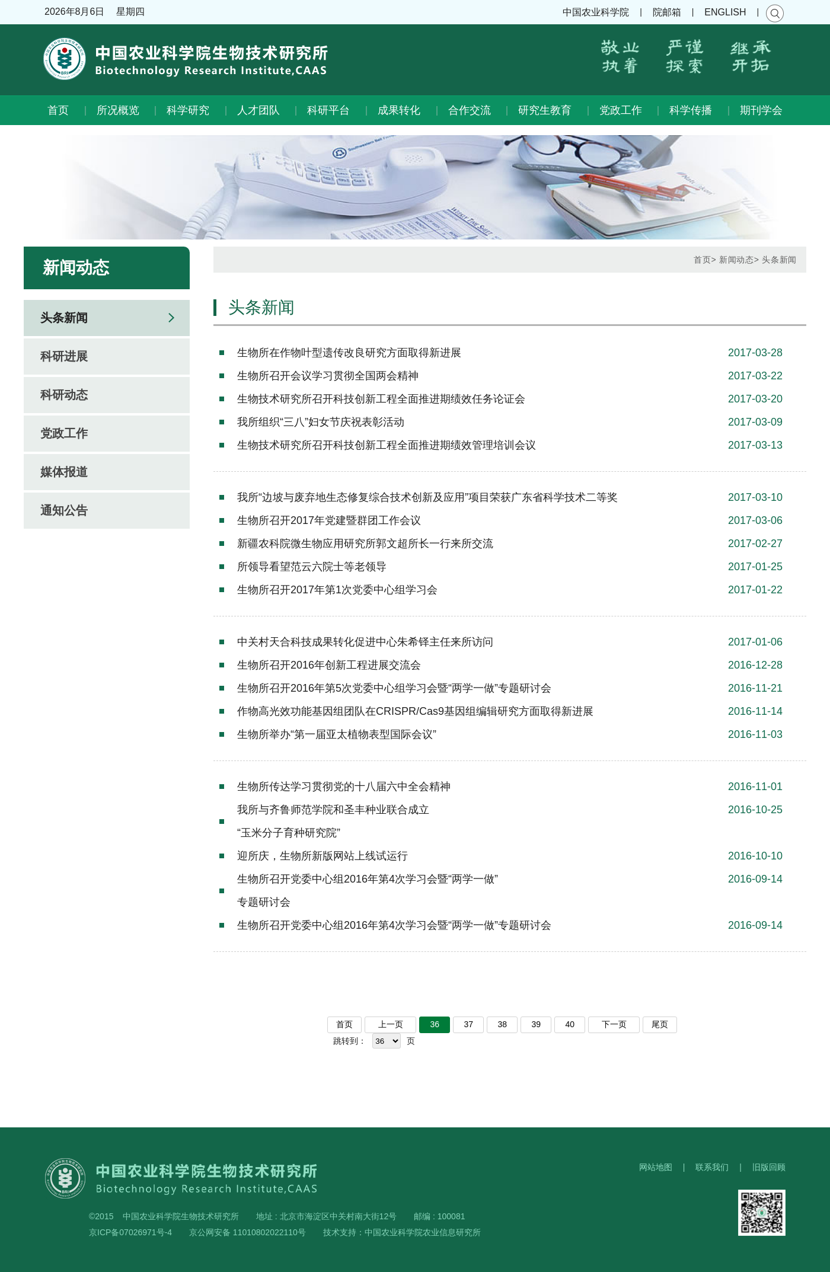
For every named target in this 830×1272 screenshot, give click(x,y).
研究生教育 (545, 110)
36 (435, 1024)
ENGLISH (725, 12)
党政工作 (620, 110)
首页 (58, 110)
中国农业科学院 (596, 12)
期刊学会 (761, 110)
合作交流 (469, 110)
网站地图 (655, 1167)
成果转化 (399, 110)
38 (502, 1024)
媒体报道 (64, 471)
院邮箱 (667, 12)
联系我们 (712, 1167)
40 (570, 1024)
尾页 (660, 1024)
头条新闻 (64, 317)
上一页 (390, 1024)
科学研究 (188, 110)
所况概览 (118, 110)
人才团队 (258, 110)
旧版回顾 (769, 1167)
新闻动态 (736, 259)
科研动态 (64, 394)
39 (536, 1024)
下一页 (614, 1024)
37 (469, 1024)
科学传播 (690, 110)
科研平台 (328, 110)
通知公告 (64, 510)
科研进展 (64, 356)
